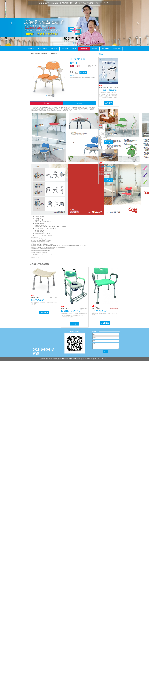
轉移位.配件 (117, 48)
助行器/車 (54, 48)
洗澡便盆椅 (84, 48)
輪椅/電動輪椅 (42, 48)
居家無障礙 (105, 48)
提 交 (106, 351)
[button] (11, 23)
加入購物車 (83, 72)
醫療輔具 (94, 48)
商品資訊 (46, 103)
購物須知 (79, 103)
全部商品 (31, 48)
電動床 (74, 48)
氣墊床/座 (65, 48)
